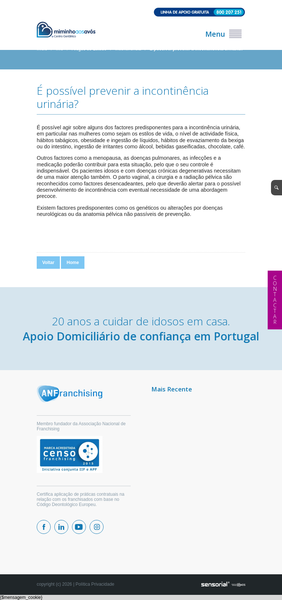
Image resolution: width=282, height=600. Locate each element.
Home (72, 262)
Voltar (48, 262)
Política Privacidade (95, 584)
